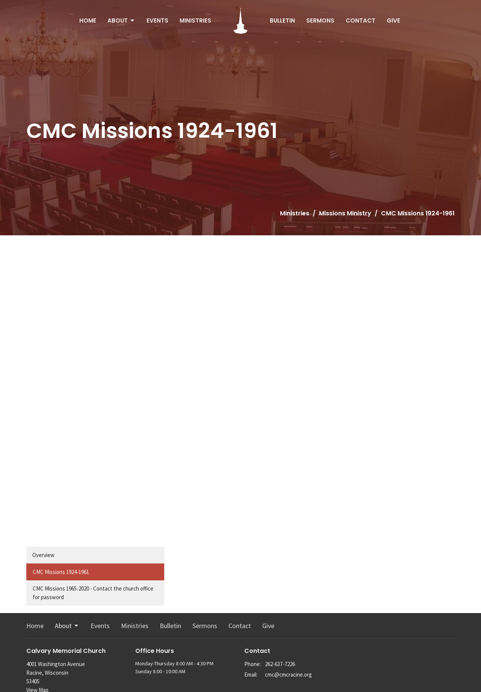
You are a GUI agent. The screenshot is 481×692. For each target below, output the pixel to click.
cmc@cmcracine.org (288, 674)
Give (393, 20)
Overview (43, 555)
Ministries (195, 20)
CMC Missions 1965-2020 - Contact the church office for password (93, 593)
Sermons (320, 20)
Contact (360, 20)
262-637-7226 (280, 664)
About (121, 20)
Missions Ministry (345, 213)
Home (87, 20)
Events (157, 20)
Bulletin (282, 20)
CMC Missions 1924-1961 (61, 571)
